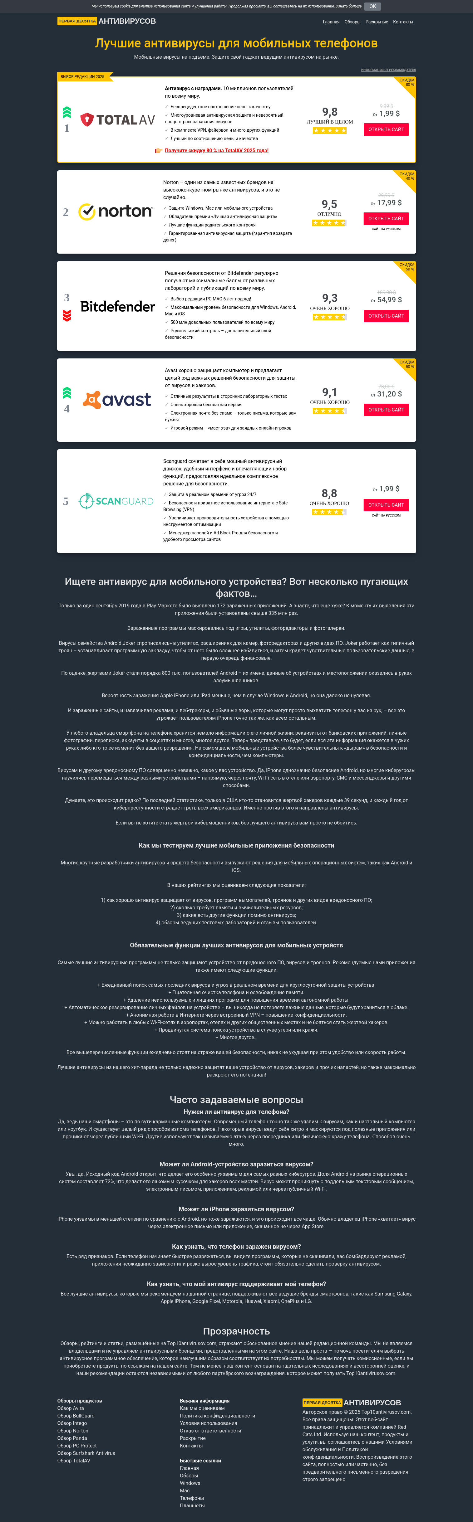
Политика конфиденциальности (217, 1416)
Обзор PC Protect (77, 1446)
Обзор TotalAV (74, 1461)
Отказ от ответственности (210, 1431)
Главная (331, 21)
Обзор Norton (72, 1431)
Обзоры (353, 21)
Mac (185, 1491)
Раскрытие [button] (377, 21)
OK (372, 6)
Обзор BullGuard (76, 1416)
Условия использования (208, 1423)
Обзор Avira (70, 1408)
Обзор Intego (72, 1423)
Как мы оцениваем (202, 1408)
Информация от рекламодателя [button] (388, 70)
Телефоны (192, 1498)
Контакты (403, 21)
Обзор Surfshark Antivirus (86, 1453)
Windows (190, 1483)
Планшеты (192, 1506)
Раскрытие (193, 1438)
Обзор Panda (72, 1438)
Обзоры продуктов (79, 1401)
